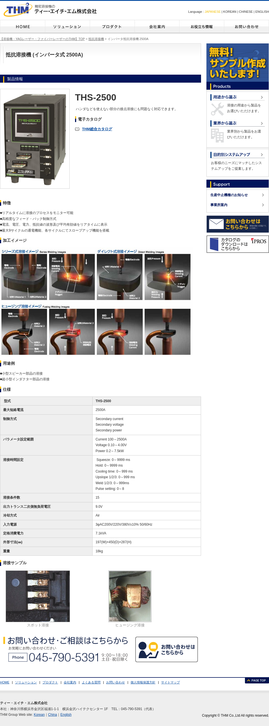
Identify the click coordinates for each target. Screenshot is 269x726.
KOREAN (229, 11)
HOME (22, 27)
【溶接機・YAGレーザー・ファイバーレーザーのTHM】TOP (42, 39)
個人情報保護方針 (143, 682)
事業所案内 (218, 205)
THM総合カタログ (97, 129)
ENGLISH (262, 11)
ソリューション (67, 27)
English (65, 715)
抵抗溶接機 (96, 39)
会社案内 (156, 27)
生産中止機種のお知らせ (229, 195)
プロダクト (112, 27)
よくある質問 (201, 27)
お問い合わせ (246, 27)
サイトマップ (170, 682)
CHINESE (246, 11)
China (52, 715)
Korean (39, 715)
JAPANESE (213, 11)
